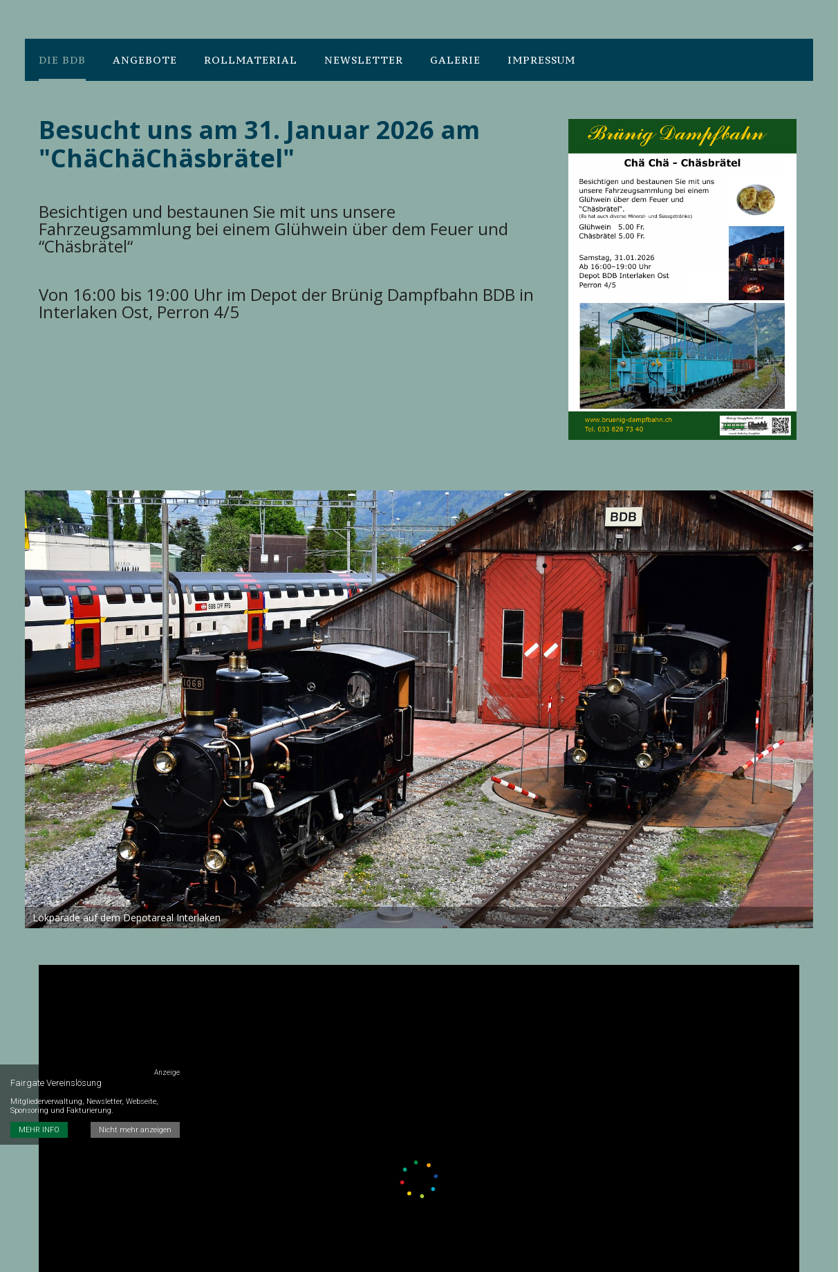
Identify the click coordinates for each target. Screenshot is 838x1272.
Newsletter (363, 59)
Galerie (455, 59)
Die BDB (62, 59)
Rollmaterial (250, 59)
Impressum (541, 59)
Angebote (145, 59)
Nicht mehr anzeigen (135, 1129)
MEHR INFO (39, 1129)
